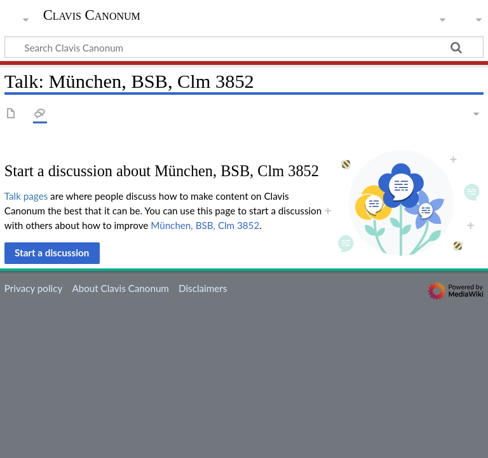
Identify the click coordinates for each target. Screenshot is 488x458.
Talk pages (26, 196)
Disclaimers (203, 288)
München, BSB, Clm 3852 (205, 225)
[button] (52, 253)
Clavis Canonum (91, 15)
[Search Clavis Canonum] (244, 47)
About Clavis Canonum (120, 288)
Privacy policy (33, 288)
